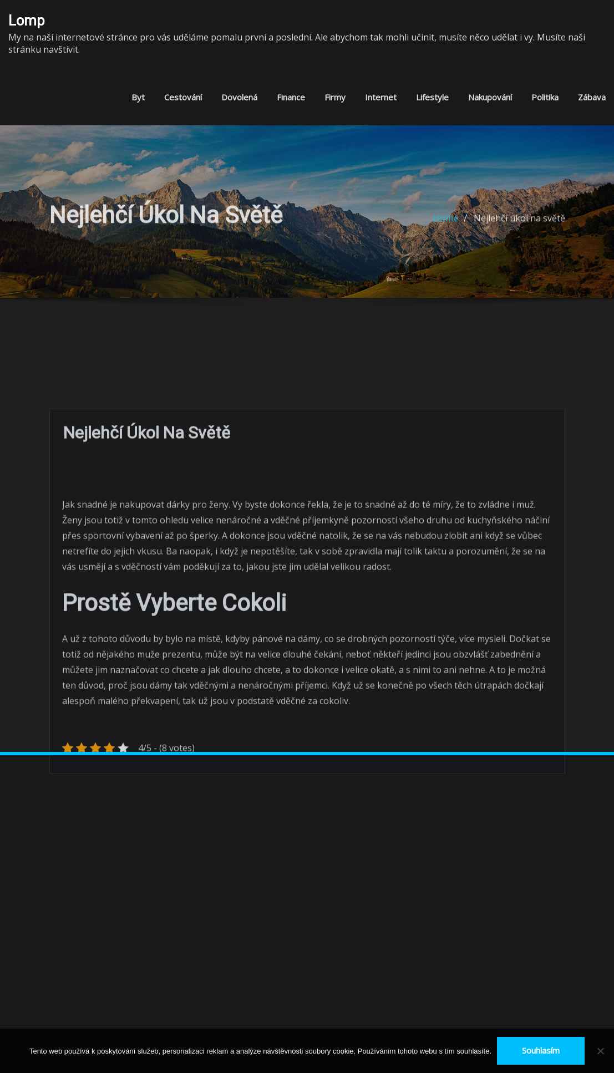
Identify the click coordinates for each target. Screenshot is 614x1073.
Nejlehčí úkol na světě (519, 224)
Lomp (26, 20)
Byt (138, 97)
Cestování (183, 97)
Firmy (335, 97)
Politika (545, 97)
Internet (381, 97)
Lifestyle (432, 97)
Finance (291, 97)
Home (445, 224)
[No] (600, 1050)
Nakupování (490, 97)
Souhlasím (541, 1050)
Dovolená (239, 97)
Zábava (592, 97)
